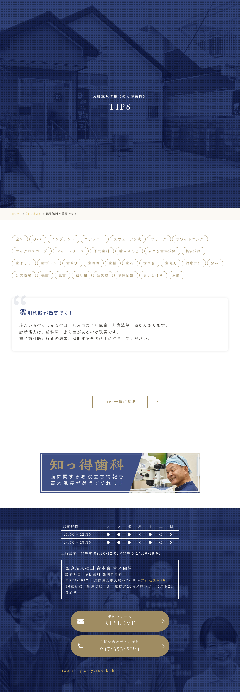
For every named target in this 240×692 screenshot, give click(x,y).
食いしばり (153, 275)
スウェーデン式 (128, 239)
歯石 (130, 263)
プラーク (159, 239)
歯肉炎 (171, 263)
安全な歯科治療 (162, 251)
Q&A (37, 239)
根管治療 (194, 251)
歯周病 (94, 263)
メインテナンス (71, 251)
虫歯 (63, 275)
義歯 (45, 275)
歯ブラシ (49, 263)
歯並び (72, 263)
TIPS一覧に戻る (120, 402)
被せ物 (82, 275)
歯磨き (149, 263)
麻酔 (176, 275)
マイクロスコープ (32, 251)
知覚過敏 (24, 275)
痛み (215, 263)
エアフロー (94, 239)
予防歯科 (102, 251)
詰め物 (103, 275)
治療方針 (194, 263)
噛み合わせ (129, 251)
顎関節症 (126, 275)
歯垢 (113, 263)
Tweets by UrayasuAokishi (88, 671)
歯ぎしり (24, 263)
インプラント (63, 239)
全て (20, 239)
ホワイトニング (190, 239)
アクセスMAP (153, 580)
